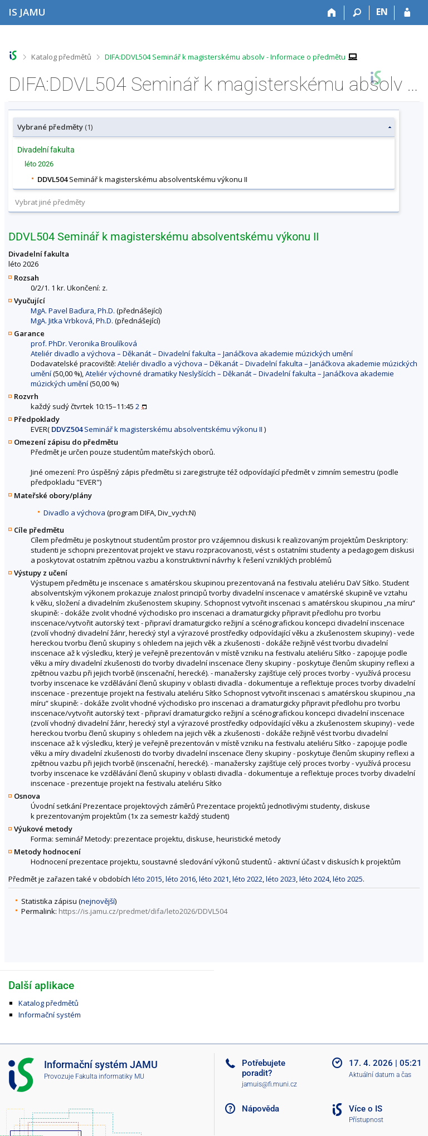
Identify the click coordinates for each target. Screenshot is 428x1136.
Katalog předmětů (61, 57)
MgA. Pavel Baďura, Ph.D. (73, 311)
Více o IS (365, 1109)
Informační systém (49, 1015)
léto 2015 (147, 879)
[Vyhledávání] (356, 13)
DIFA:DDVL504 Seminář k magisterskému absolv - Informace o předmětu (225, 57)
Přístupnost (366, 1120)
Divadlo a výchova (74, 513)
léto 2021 (214, 879)
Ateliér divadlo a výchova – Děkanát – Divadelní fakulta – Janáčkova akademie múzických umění (192, 353)
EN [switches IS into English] (382, 12)
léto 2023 (281, 879)
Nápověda (260, 1109)
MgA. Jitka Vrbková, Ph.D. (72, 321)
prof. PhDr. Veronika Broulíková (84, 343)
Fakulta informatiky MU (109, 1076)
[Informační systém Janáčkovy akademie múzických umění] (27, 12)
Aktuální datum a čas (380, 1075)
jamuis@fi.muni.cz (269, 1084)
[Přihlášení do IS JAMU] (407, 13)
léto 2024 (314, 879)
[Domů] (331, 13)
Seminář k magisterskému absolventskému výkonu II (156, 429)
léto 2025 (348, 879)
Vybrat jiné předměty (50, 202)
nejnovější (98, 901)
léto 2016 (181, 879)
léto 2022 (247, 879)
